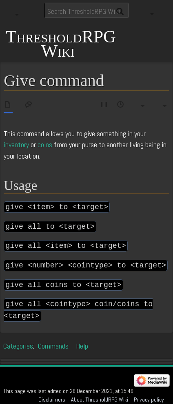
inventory (16, 144)
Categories (18, 346)
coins (45, 144)
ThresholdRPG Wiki (61, 44)
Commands (53, 346)
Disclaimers (51, 399)
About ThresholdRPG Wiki (99, 399)
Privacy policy (149, 399)
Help (82, 346)
